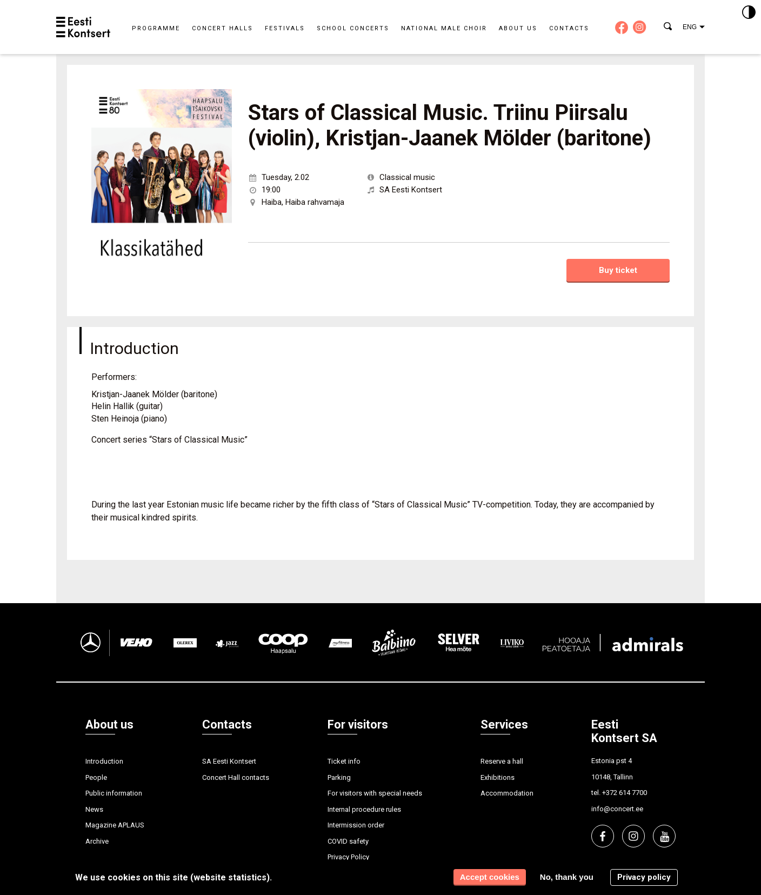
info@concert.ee (617, 809)
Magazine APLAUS (114, 825)
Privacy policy (644, 877)
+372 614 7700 (624, 793)
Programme (156, 28)
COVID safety (348, 841)
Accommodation (506, 793)
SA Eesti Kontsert (229, 761)
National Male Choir (444, 28)
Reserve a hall (501, 761)
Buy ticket (618, 270)
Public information (113, 793)
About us (518, 28)
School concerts (353, 28)
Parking (339, 777)
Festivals (285, 28)
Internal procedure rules (364, 809)
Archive (97, 841)
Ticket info (344, 761)
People (96, 777)
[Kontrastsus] (749, 13)
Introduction (104, 761)
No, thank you (566, 876)
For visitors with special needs (375, 793)
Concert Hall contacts (235, 777)
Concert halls (222, 28)
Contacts (569, 28)
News (94, 809)
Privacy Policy (348, 857)
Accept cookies (489, 876)
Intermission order (356, 825)
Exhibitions (497, 777)
